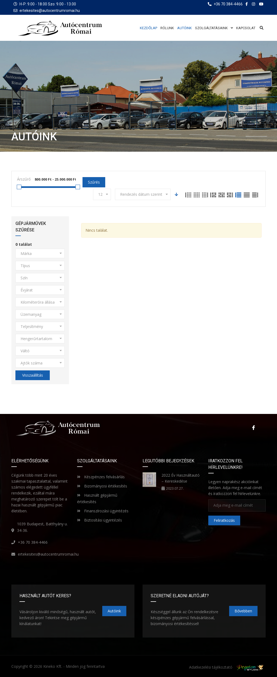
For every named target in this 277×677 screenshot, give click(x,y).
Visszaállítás (32, 375)
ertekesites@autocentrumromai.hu (49, 10)
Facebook (253, 428)
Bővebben (243, 610)
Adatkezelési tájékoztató (210, 667)
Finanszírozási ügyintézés (102, 510)
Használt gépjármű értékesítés (97, 498)
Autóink (114, 610)
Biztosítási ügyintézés (99, 520)
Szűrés (94, 182)
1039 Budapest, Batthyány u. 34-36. (42, 527)
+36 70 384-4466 (33, 542)
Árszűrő (24, 179)
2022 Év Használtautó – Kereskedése (180, 478)
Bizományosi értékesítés (102, 486)
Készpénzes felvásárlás (101, 476)
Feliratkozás (224, 520)
